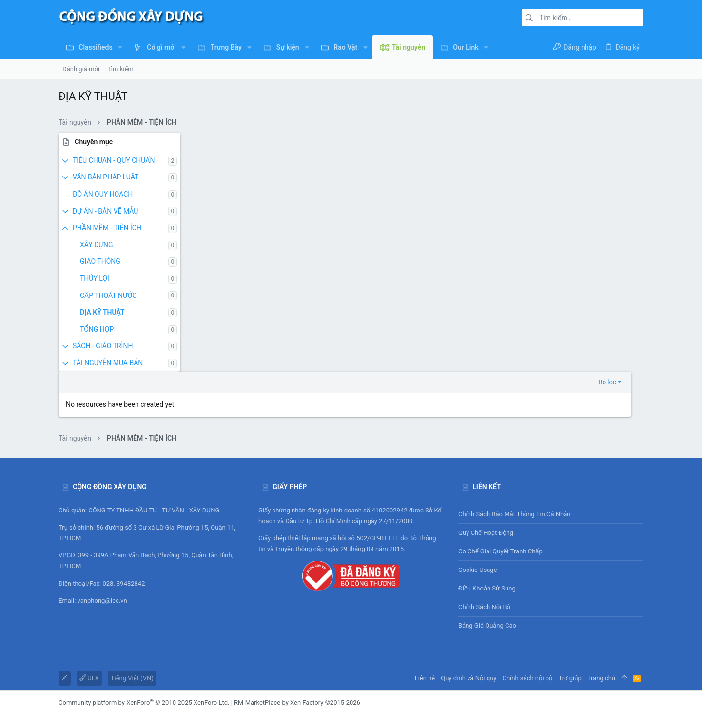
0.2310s (187, 695)
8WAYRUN (180, 685)
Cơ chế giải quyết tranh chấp (500, 498)
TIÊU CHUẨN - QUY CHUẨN (114, 160)
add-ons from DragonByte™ (178, 658)
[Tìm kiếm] (583, 17)
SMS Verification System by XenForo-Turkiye (120, 676)
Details (340, 658)
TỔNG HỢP (97, 329)
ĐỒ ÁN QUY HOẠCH (103, 194)
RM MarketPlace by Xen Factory (297, 649)
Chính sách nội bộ (484, 554)
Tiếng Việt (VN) (132, 625)
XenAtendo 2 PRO (83, 685)
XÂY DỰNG (96, 245)
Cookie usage (477, 517)
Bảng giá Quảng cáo (487, 573)
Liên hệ (425, 625)
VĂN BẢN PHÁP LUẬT (105, 177)
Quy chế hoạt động (551, 481)
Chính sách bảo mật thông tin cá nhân (551, 461)
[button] (120, 47)
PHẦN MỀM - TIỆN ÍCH (107, 228)
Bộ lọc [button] (619, 142)
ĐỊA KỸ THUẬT (102, 312)
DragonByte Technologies (290, 658)
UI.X (89, 625)
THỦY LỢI (94, 278)
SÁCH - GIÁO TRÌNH (103, 346)
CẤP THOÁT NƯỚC (108, 295)
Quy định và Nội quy (468, 625)
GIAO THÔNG (100, 261)
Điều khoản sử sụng (487, 535)
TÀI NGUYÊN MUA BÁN (108, 363)
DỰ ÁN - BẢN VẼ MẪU (105, 211)
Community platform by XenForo (143, 649)
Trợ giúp (570, 625)
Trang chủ (601, 625)
